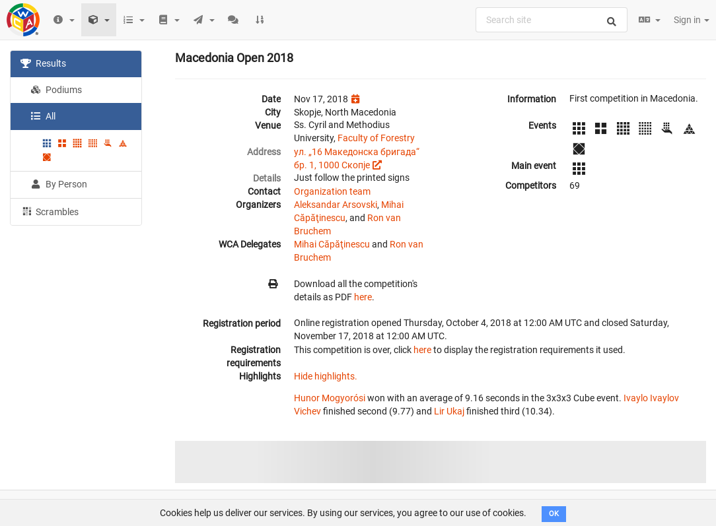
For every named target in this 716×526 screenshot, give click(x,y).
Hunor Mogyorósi (329, 398)
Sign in (691, 20)
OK (554, 514)
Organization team (332, 191)
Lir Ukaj (449, 411)
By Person (58, 184)
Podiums (56, 89)
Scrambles (49, 211)
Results (43, 63)
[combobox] (551, 19)
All (42, 116)
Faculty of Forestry (376, 138)
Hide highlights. (325, 376)
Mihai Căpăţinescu (332, 244)
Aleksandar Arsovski (335, 204)
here (363, 297)
